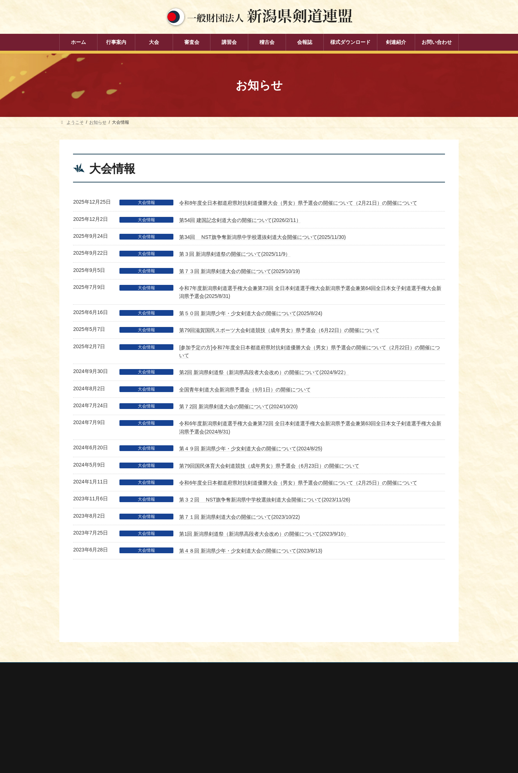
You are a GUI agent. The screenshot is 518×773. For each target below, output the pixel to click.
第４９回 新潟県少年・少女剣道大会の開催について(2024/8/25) (250, 448)
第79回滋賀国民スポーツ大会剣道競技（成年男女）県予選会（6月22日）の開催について (279, 330)
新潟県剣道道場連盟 (358, 698)
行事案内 (209, 666)
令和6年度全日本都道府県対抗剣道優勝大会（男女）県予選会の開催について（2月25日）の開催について (298, 483)
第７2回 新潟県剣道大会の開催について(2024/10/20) (238, 406)
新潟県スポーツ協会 (358, 688)
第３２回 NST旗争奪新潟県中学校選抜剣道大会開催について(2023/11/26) (264, 500)
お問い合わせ (128, 625)
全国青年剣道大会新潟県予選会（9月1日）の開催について (245, 389)
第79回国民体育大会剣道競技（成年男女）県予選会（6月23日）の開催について (269, 466)
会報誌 (206, 729)
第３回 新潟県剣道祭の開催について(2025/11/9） (234, 254)
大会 (204, 679)
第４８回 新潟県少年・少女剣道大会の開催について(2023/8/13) (250, 551)
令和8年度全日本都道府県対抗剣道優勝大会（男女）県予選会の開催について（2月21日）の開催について (298, 203)
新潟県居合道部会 (356, 707)
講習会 (206, 704)
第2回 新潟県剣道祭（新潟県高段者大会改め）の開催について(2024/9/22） (264, 372)
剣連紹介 (209, 741)
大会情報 (146, 202)
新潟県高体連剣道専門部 (363, 717)
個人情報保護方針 (83, 625)
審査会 (206, 691)
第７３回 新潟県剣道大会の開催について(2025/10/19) (239, 271)
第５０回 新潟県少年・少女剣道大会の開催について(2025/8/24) (250, 313)
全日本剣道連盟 (354, 678)
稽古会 (206, 716)
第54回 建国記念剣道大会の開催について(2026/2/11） (240, 220)
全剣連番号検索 (354, 669)
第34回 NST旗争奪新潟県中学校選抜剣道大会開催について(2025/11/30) (262, 237)
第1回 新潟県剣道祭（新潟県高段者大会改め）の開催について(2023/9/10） (264, 534)
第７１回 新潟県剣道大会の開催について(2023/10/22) (239, 517)
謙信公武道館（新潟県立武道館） (371, 726)
